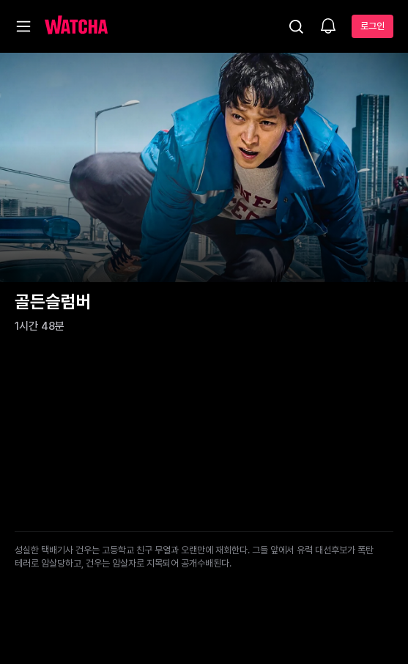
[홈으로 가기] (76, 26)
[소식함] (328, 27)
